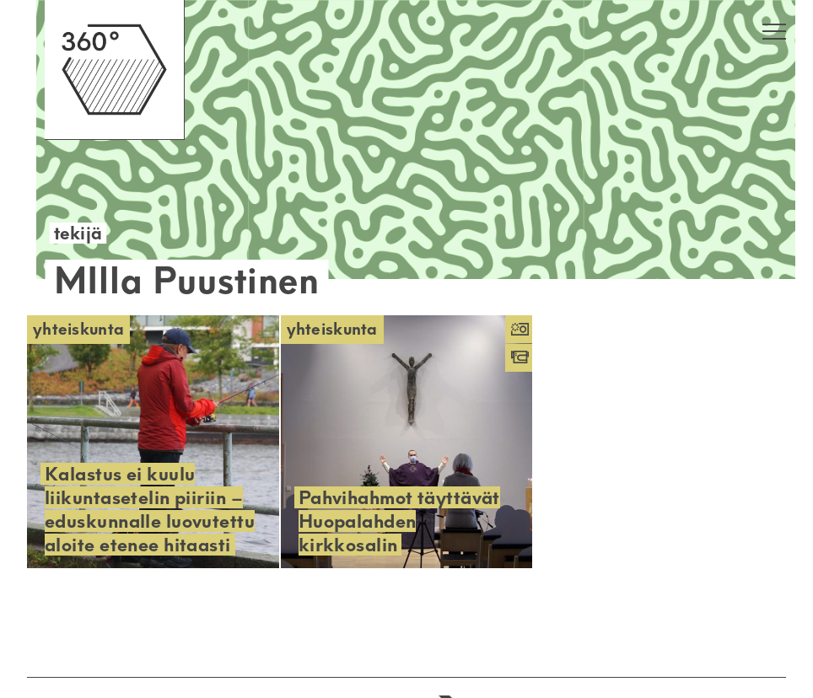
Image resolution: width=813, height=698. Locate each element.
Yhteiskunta (78, 329)
